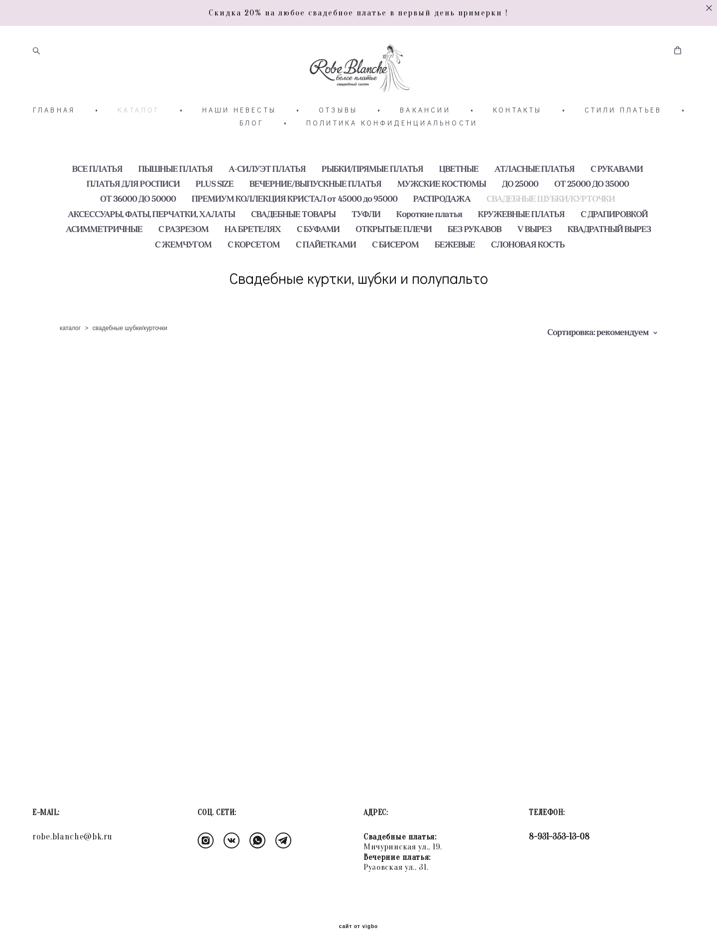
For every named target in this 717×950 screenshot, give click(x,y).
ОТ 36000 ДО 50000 (138, 232)
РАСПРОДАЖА (442, 232)
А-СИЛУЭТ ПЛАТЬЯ (267, 202)
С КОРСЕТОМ (254, 277)
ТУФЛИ (366, 247)
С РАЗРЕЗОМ (183, 262)
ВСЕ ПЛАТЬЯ (97, 202)
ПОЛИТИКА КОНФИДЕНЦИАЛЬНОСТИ (392, 156)
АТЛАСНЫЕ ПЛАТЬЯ (534, 202)
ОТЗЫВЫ (338, 143)
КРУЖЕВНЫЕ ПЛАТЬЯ (521, 247)
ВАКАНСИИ (425, 143)
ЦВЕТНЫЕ (458, 202)
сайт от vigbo (358, 926)
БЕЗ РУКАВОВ (474, 262)
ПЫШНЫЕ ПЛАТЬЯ (175, 202)
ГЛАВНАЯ (54, 143)
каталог (70, 361)
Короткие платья (429, 247)
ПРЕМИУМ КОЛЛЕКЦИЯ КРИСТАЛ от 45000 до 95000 (294, 232)
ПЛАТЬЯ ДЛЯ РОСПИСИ (133, 217)
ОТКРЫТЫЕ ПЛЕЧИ (394, 262)
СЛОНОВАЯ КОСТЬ (528, 277)
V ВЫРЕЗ (534, 262)
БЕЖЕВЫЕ (455, 277)
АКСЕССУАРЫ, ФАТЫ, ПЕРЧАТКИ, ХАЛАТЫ (151, 247)
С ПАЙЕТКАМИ (326, 277)
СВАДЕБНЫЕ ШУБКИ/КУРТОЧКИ (550, 232)
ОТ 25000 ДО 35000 (591, 217)
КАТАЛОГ (138, 143)
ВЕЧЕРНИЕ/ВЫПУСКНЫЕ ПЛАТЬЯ (315, 217)
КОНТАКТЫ (517, 143)
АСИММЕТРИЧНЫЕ (104, 262)
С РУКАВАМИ (617, 202)
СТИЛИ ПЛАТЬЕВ (623, 143)
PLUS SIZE (215, 217)
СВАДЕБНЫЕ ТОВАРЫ (293, 247)
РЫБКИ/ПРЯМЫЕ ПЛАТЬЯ (372, 202)
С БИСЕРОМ (395, 277)
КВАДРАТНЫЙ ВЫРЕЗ (609, 262)
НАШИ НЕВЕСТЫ (239, 143)
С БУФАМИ (318, 262)
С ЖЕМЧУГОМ (183, 277)
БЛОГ (251, 156)
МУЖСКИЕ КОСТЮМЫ (441, 217)
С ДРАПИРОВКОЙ (614, 247)
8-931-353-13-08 (559, 836)
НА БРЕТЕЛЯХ (253, 262)
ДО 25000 (520, 217)
